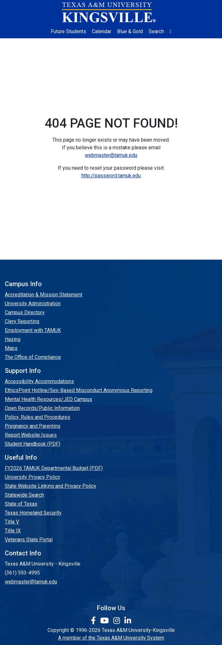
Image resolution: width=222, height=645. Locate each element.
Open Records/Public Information (42, 408)
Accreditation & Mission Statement (43, 295)
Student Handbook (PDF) (32, 444)
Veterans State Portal (29, 540)
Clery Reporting (22, 321)
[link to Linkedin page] (127, 620)
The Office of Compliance (33, 357)
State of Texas (21, 504)
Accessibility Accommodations (39, 381)
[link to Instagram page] (117, 620)
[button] (170, 31)
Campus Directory (25, 312)
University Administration (33, 303)
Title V (12, 522)
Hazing (12, 339)
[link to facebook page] (94, 620)
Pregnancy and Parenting (32, 426)
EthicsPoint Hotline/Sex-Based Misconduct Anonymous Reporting (78, 390)
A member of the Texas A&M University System (111, 638)
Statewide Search (24, 495)
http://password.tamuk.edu (111, 176)
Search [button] (156, 31)
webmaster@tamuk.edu (111, 155)
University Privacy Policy (32, 477)
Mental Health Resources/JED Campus (48, 399)
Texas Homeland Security (33, 513)
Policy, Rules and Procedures (37, 417)
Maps (11, 348)
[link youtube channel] (105, 620)
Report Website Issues (31, 435)
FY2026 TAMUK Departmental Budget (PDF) (54, 468)
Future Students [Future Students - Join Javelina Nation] (68, 31)
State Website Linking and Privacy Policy (50, 486)
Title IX (13, 531)
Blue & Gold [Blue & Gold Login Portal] (130, 31)
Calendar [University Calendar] (101, 31)
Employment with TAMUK (33, 330)
